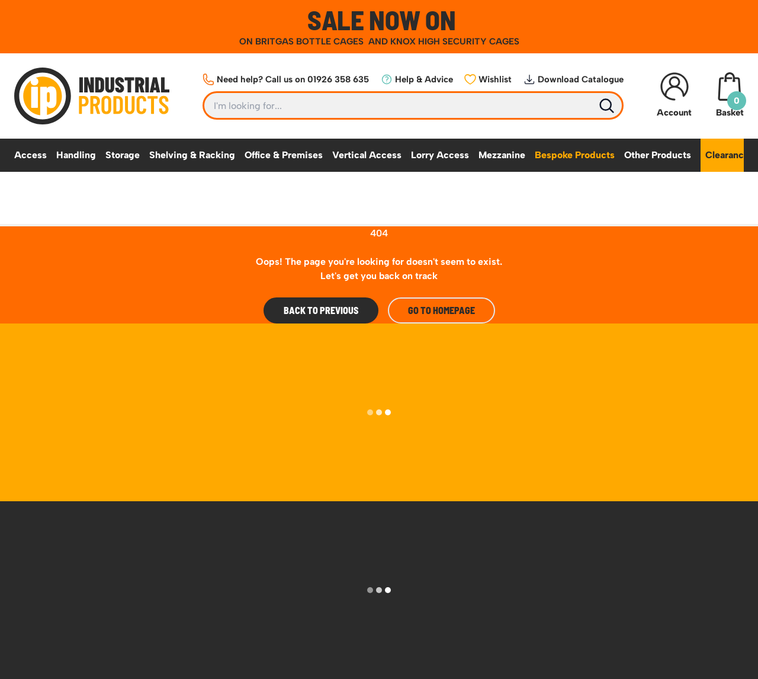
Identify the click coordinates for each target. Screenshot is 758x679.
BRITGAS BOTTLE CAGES (310, 41)
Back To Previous (321, 310)
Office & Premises (284, 155)
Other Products (657, 155)
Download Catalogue (573, 79)
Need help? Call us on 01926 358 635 (286, 79)
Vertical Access (367, 155)
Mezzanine (501, 155)
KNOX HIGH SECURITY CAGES (454, 41)
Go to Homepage (441, 310)
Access (30, 155)
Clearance (727, 155)
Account (674, 95)
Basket (729, 95)
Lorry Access (440, 155)
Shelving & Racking (192, 155)
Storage (122, 155)
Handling (76, 155)
